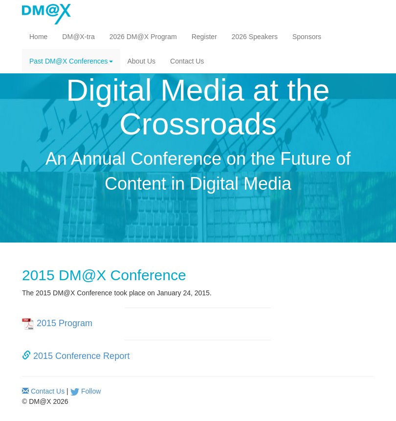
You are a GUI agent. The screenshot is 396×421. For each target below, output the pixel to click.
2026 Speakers (255, 37)
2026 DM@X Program (143, 37)
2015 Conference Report (81, 356)
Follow (91, 391)
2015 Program (64, 324)
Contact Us (187, 61)
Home (38, 37)
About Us (142, 61)
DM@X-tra (78, 37)
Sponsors (306, 37)
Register (204, 37)
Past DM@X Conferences (71, 61)
